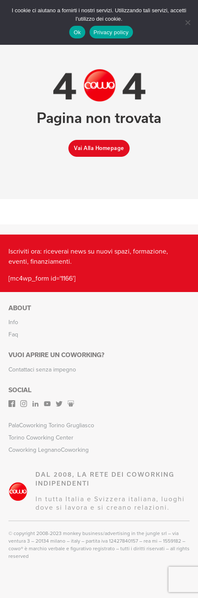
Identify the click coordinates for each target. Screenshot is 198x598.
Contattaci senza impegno (42, 369)
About (19, 308)
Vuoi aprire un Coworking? (56, 355)
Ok (77, 32)
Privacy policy (111, 32)
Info (13, 322)
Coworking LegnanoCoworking (48, 449)
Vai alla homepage (99, 148)
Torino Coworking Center (40, 437)
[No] (187, 22)
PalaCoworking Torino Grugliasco (51, 425)
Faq (13, 334)
